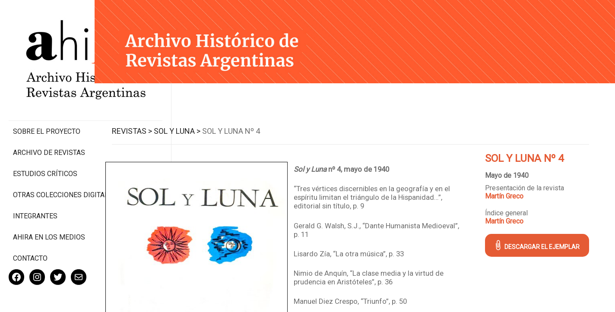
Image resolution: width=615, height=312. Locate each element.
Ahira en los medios (49, 209)
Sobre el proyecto (46, 95)
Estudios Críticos (45, 137)
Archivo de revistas (49, 116)
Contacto (30, 230)
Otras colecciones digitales (47, 162)
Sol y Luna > (190, 128)
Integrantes (35, 188)
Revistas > (145, 128)
